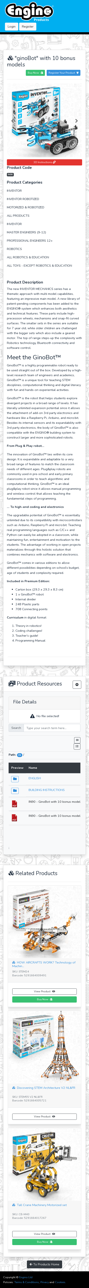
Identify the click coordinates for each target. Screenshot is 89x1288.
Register (28, 26)
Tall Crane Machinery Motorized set (39, 1205)
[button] (12, 120)
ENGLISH (35, 778)
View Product (44, 991)
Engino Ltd (25, 1277)
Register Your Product (63, 73)
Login (11, 26)
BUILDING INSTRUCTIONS (47, 790)
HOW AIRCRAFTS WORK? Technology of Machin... (43, 963)
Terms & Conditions (26, 1282)
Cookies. (60, 1282)
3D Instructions (45, 162)
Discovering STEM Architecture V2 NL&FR (43, 1088)
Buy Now (35, 73)
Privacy (44, 1282)
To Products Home (44, 1264)
